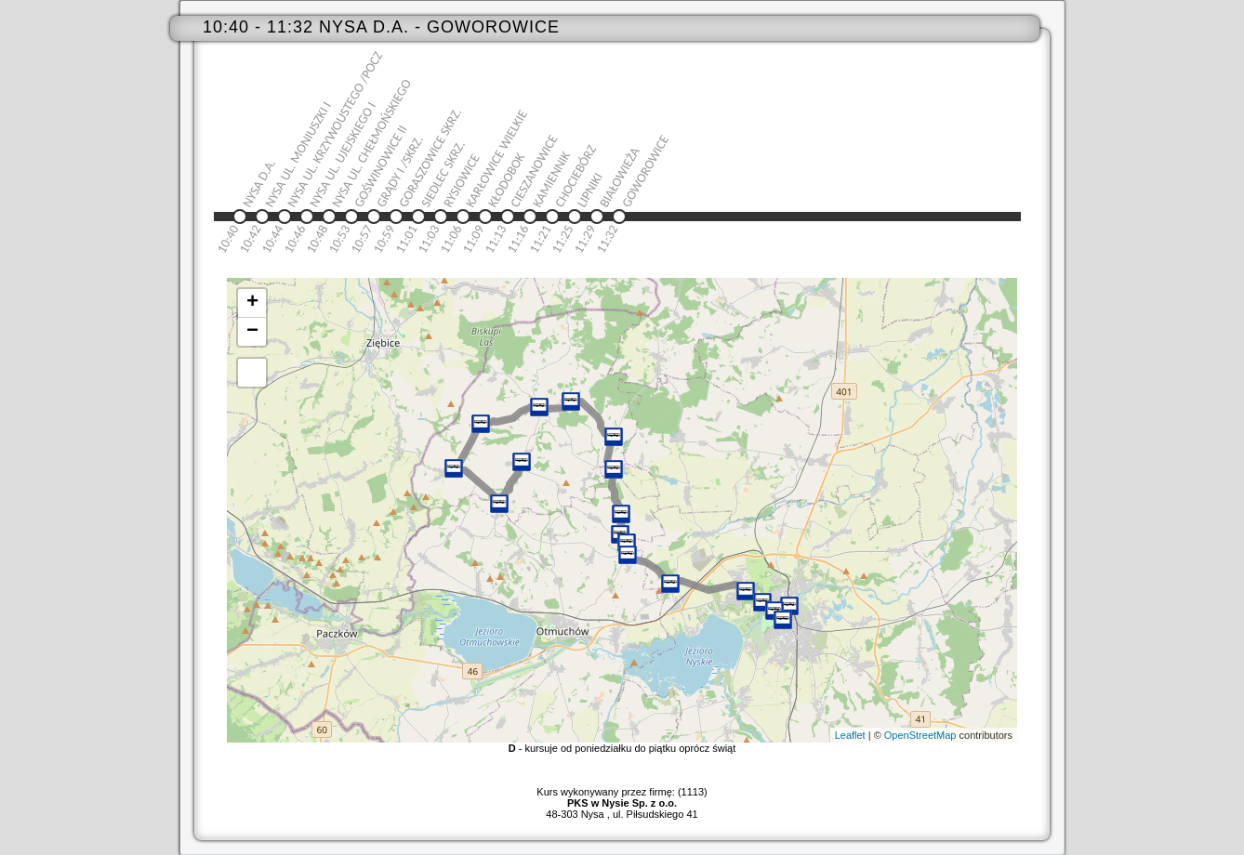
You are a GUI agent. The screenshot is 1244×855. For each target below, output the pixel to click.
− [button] (252, 332)
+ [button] (252, 303)
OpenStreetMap (920, 735)
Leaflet (850, 735)
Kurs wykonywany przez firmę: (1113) (621, 797)
